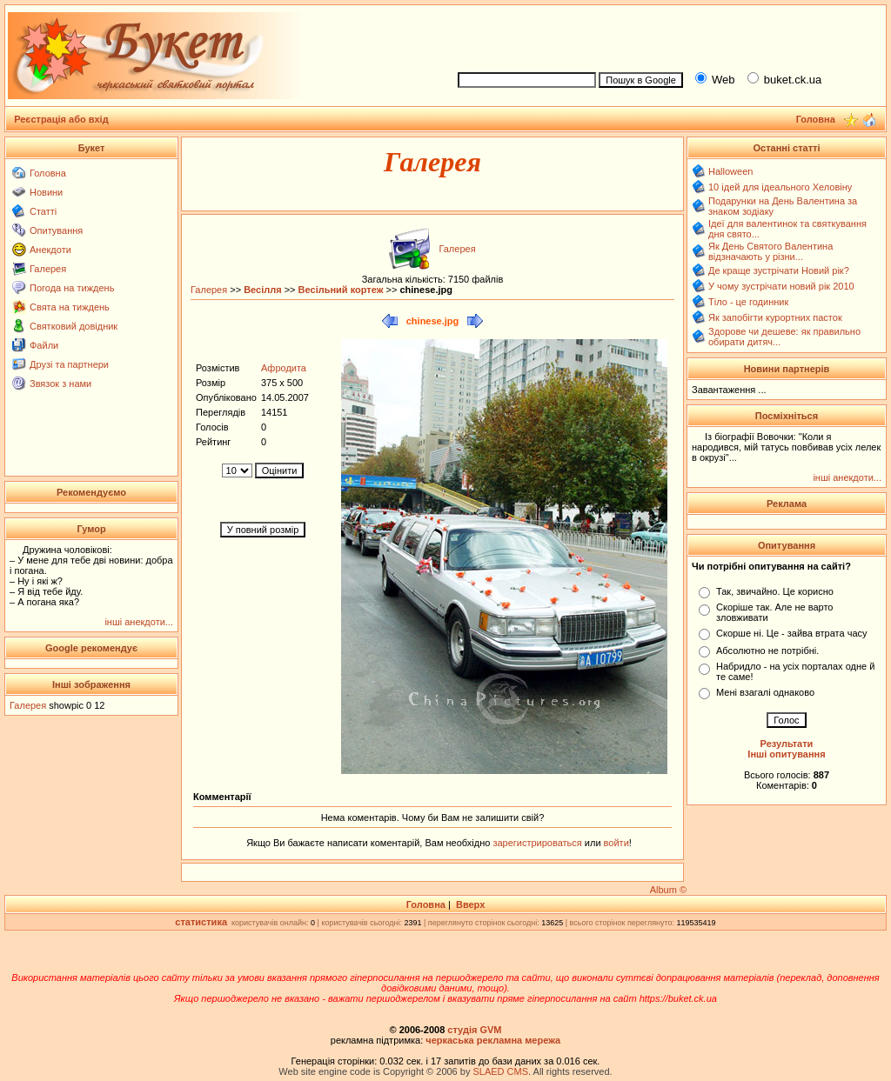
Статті (43, 211)
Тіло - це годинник (748, 302)
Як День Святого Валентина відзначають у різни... (770, 251)
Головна (48, 173)
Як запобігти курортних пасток (775, 317)
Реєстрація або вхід (61, 119)
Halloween (730, 171)
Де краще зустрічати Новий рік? (778, 270)
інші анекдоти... (138, 622)
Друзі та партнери (69, 364)
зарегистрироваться (538, 842)
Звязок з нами (60, 383)
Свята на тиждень (70, 307)
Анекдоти (50, 249)
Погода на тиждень (72, 288)
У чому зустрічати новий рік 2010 (781, 286)
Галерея (48, 269)
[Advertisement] (664, 36)
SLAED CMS (500, 1071)
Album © (668, 889)
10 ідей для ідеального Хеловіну (780, 187)
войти (615, 842)
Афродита (283, 368)
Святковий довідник (73, 326)
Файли (44, 345)
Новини (46, 192)
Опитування (56, 230)
